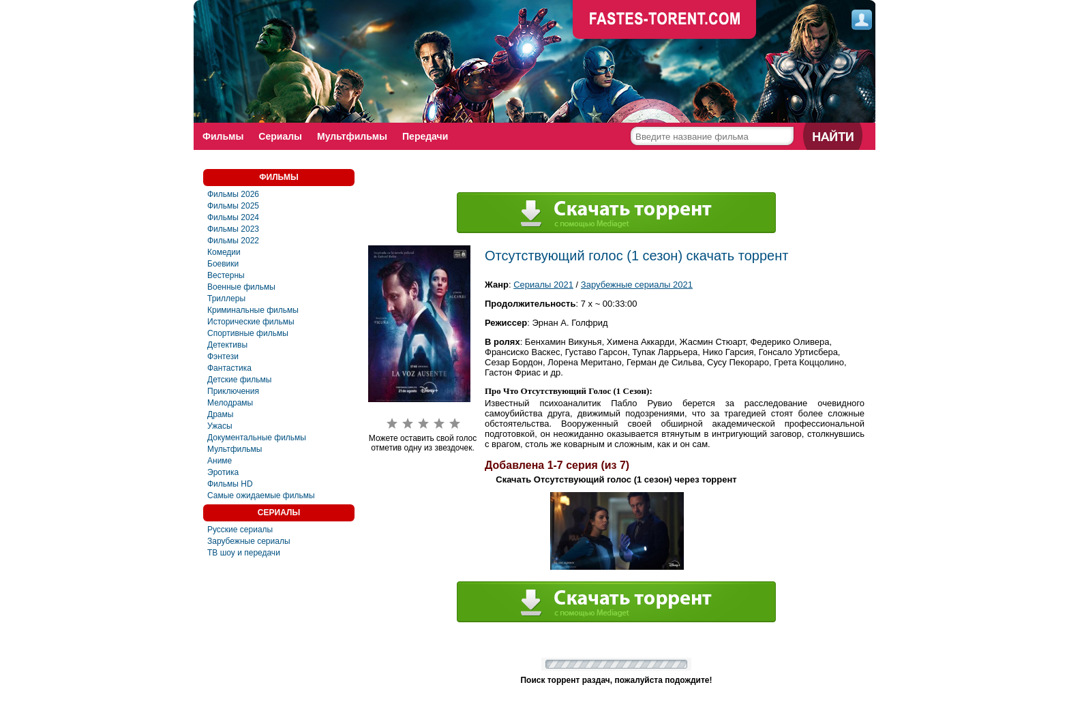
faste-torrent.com (665, 20)
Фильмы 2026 (233, 194)
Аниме (219, 461)
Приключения (233, 391)
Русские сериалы (240, 529)
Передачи (425, 136)
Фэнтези (223, 356)
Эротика (223, 472)
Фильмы (222, 136)
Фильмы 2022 (233, 240)
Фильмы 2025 (233, 206)
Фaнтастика (229, 368)
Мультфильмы (352, 136)
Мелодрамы (230, 403)
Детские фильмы (239, 379)
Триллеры (226, 298)
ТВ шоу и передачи (243, 553)
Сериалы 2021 (543, 284)
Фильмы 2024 (233, 217)
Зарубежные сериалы (248, 541)
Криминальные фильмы (253, 310)
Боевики (223, 264)
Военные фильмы (241, 287)
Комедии (224, 252)
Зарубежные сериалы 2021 (637, 284)
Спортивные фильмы (247, 333)
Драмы (220, 414)
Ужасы (219, 426)
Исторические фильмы (251, 321)
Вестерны (226, 275)
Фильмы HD (230, 484)
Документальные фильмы (256, 437)
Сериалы (280, 136)
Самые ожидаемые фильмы (261, 495)
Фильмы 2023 (233, 229)
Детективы (227, 345)
